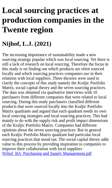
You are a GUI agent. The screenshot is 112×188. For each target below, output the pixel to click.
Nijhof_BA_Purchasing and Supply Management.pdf (46, 153)
